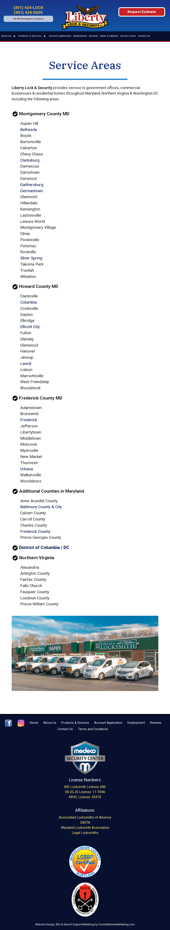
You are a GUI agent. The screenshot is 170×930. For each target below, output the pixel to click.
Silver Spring (31, 258)
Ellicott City (30, 326)
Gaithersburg (31, 184)
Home (34, 723)
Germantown (31, 190)
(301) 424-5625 (28, 12)
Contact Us (144, 36)
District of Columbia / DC (44, 547)
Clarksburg (30, 160)
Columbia (28, 302)
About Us (6, 36)
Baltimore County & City (41, 506)
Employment (80, 36)
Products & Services (30, 36)
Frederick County (35, 531)
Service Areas (128, 36)
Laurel (25, 363)
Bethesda (28, 129)
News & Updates (110, 36)
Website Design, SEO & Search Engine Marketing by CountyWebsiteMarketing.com (85, 924)
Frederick (28, 419)
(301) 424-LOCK (28, 7)
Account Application (60, 36)
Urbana (26, 468)
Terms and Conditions (93, 729)
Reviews (93, 36)
